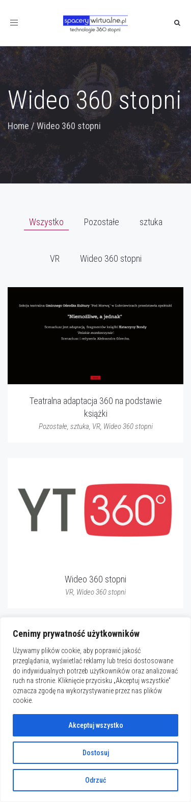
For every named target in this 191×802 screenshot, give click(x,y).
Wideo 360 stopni (95, 579)
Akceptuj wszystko (95, 725)
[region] (95, 709)
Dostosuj (96, 753)
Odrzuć (95, 780)
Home (18, 125)
